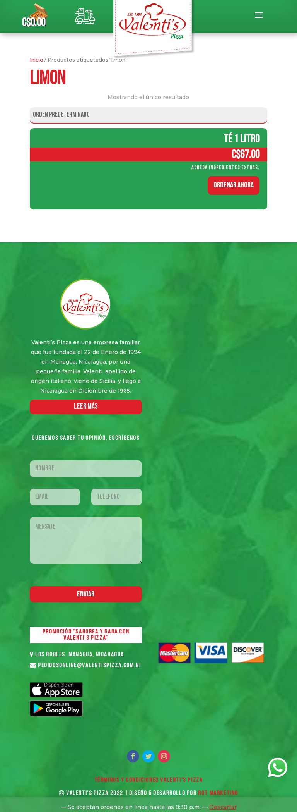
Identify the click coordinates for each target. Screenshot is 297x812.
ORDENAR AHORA (233, 185)
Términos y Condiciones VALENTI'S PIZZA (148, 780)
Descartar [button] (223, 806)
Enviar (85, 594)
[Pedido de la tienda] (148, 115)
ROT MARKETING (218, 793)
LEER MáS (86, 406)
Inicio (36, 60)
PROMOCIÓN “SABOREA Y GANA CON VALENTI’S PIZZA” (86, 635)
